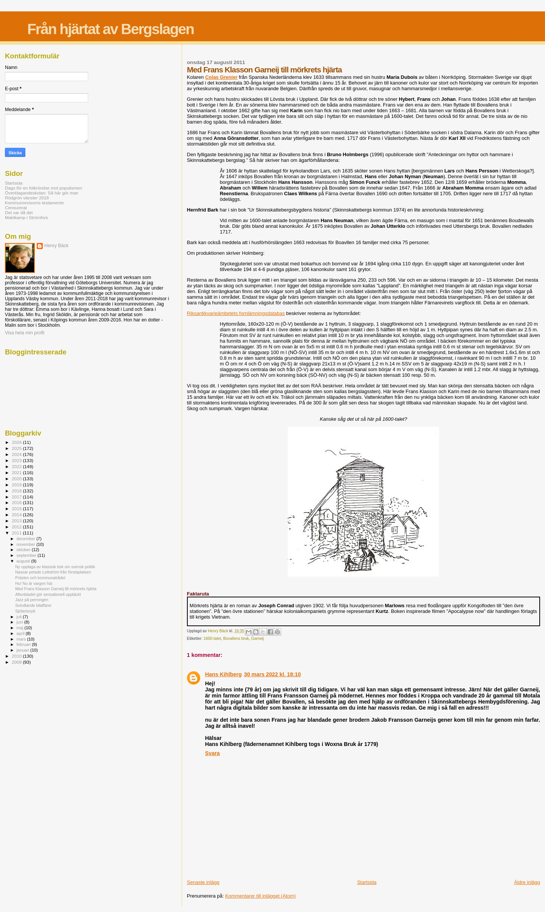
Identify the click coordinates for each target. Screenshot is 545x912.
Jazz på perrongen (31, 599)
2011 (17, 532)
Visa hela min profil (24, 332)
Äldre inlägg (527, 882)
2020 (17, 478)
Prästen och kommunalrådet (40, 577)
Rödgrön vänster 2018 (27, 197)
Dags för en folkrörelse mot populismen (43, 187)
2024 (17, 454)
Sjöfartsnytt (25, 611)
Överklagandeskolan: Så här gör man (41, 192)
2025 (17, 448)
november (27, 544)
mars (22, 639)
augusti (24, 561)
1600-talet (212, 638)
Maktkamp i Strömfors (26, 217)
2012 (17, 526)
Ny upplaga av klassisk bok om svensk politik (55, 566)
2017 (17, 496)
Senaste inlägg (203, 882)
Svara (212, 753)
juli (20, 616)
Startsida (366, 882)
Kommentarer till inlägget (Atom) (260, 896)
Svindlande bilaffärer (33, 605)
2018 (17, 490)
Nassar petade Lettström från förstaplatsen (53, 572)
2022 (17, 466)
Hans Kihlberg (223, 674)
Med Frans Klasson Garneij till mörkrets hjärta (56, 588)
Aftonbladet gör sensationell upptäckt (48, 594)
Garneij (257, 638)
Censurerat (16, 207)
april (21, 633)
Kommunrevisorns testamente (34, 202)
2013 (17, 520)
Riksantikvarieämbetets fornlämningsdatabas (236, 313)
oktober (24, 549)
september (27, 555)
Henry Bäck (56, 245)
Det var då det (19, 212)
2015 (17, 508)
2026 (17, 442)
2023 (17, 460)
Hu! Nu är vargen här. (34, 583)
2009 (17, 662)
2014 (17, 514)
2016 (17, 502)
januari (24, 650)
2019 (17, 484)
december (27, 538)
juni (20, 622)
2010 (17, 655)
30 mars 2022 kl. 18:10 (272, 674)
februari (24, 644)
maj (21, 627)
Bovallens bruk (236, 638)
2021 (17, 472)
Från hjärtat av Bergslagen (110, 29)
